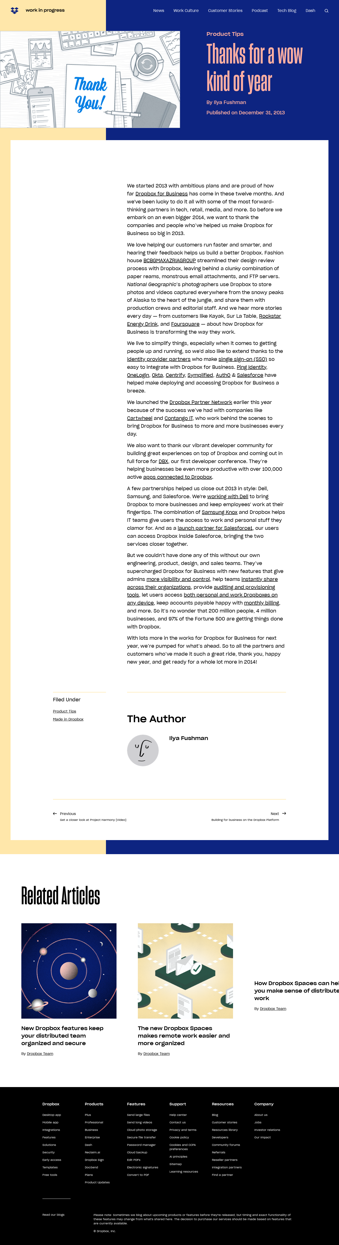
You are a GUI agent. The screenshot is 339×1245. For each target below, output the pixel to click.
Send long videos (139, 1122)
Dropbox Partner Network (201, 402)
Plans (89, 1175)
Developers (220, 1137)
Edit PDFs (133, 1160)
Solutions (49, 1145)
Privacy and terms (183, 1130)
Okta (157, 375)
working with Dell (227, 497)
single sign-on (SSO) (242, 359)
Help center (178, 1115)
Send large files (138, 1115)
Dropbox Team (156, 1053)
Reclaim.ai (92, 1152)
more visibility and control (178, 579)
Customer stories (224, 1122)
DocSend (91, 1167)
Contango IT (178, 418)
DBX (163, 461)
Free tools (49, 1175)
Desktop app (51, 1115)
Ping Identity (251, 367)
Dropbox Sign (94, 1160)
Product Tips (225, 34)
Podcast (260, 10)
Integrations (51, 1130)
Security (48, 1152)
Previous (93, 816)
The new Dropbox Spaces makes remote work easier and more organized (184, 1036)
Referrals (218, 1152)
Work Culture (186, 10)
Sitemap (176, 1164)
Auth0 (223, 375)
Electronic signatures (142, 1167)
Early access (51, 1160)
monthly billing (261, 603)
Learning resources (184, 1171)
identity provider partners (159, 359)
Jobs (257, 1122)
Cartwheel (139, 418)
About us (260, 1115)
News (158, 10)
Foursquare (185, 324)
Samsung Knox (219, 512)
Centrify (175, 375)
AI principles (178, 1156)
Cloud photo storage (142, 1130)
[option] (58, 989)
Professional (94, 1122)
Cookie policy (179, 1137)
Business (91, 1130)
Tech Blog (286, 10)
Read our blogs (53, 1214)
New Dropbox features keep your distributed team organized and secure (62, 1036)
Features (49, 1137)
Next (245, 816)
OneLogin (138, 375)
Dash (310, 10)
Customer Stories (225, 10)
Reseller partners (224, 1160)
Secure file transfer (141, 1137)
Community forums (226, 1145)
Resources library (225, 1130)
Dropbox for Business (162, 194)
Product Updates (97, 1182)
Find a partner (222, 1175)
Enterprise (92, 1137)
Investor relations (267, 1130)
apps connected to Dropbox (177, 477)
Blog (215, 1115)
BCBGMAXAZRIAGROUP (169, 261)
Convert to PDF (138, 1175)
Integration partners (227, 1167)
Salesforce (250, 375)
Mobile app (50, 1122)
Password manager (141, 1145)
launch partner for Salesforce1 (215, 528)
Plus (88, 1115)
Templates (50, 1167)
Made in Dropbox (68, 719)
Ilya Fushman (230, 102)
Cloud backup (137, 1152)
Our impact (262, 1137)
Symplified (200, 375)
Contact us (178, 1122)
